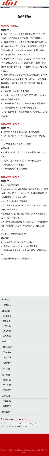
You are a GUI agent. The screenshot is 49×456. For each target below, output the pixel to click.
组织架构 (7, 321)
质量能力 (7, 390)
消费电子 (7, 363)
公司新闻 (7, 304)
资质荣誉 (7, 331)
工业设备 (7, 352)
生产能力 (7, 385)
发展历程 (7, 326)
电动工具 (7, 357)
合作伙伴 (7, 336)
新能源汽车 (8, 347)
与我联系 (7, 406)
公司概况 (7, 316)
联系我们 (6, 412)
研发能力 (7, 380)
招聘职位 (7, 401)
